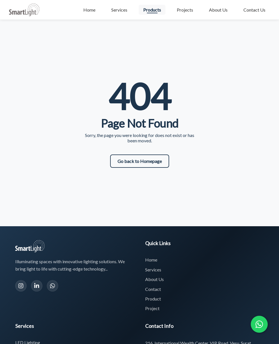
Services (119, 9)
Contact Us (254, 9)
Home (89, 9)
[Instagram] (21, 285)
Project (152, 308)
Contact (153, 289)
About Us (218, 9)
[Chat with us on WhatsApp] (259, 324)
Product (153, 298)
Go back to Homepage (139, 161)
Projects (185, 9)
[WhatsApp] (52, 285)
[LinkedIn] (36, 285)
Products (152, 9)
